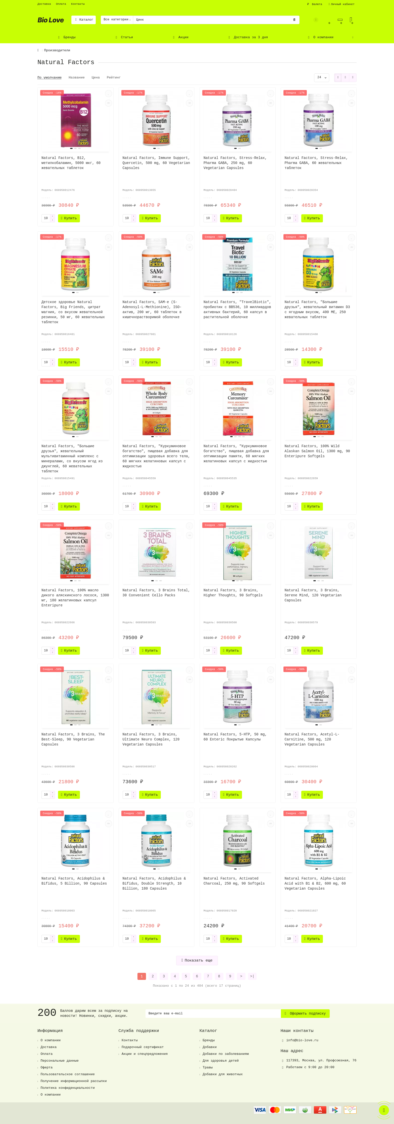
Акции (180, 37)
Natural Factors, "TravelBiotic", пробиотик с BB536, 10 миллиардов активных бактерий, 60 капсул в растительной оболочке (237, 309)
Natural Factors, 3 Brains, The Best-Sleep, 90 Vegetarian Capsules (73, 739)
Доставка (44, 4)
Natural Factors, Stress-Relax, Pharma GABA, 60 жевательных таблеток (316, 163)
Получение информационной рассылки (73, 1081)
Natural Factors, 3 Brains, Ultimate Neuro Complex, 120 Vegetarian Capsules (151, 739)
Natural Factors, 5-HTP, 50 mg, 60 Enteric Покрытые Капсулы (235, 736)
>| (252, 976)
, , (321, 1060)
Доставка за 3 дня (247, 37)
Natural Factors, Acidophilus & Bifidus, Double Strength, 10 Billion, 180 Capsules (154, 884)
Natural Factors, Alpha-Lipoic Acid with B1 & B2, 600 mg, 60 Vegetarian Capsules (315, 884)
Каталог (83, 20)
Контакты (78, 4)
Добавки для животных (223, 1074)
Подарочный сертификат (143, 1047)
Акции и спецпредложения (145, 1054)
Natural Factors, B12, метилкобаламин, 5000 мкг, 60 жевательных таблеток (71, 163)
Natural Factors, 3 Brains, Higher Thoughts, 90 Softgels (233, 592)
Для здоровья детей (221, 1061)
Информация (50, 1030)
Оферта (46, 1067)
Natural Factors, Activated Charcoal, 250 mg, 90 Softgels (234, 881)
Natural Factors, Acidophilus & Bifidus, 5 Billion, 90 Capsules (74, 881)
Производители (57, 50)
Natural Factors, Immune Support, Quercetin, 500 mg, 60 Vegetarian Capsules (156, 163)
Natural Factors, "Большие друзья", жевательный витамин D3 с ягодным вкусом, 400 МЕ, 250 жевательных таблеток (317, 309)
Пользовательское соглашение (67, 1074)
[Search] (216, 20)
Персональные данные (59, 1061)
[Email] (213, 1013)
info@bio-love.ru (302, 1040)
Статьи (123, 37)
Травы (208, 1067)
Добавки (210, 1047)
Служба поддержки (139, 1030)
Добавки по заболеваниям (226, 1054)
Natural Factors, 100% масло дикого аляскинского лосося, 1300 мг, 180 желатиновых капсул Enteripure (75, 597)
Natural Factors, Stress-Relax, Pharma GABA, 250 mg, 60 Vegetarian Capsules (235, 163)
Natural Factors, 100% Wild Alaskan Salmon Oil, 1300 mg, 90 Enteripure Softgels (317, 451)
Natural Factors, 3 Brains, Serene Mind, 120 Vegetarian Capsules (313, 595)
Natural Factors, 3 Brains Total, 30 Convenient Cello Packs (156, 592)
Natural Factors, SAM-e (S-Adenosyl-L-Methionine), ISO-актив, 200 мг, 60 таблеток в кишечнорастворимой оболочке (152, 309)
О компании (320, 37)
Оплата (61, 4)
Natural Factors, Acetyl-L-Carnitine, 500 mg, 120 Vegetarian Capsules (312, 739)
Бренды (66, 37)
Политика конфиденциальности (67, 1088)
